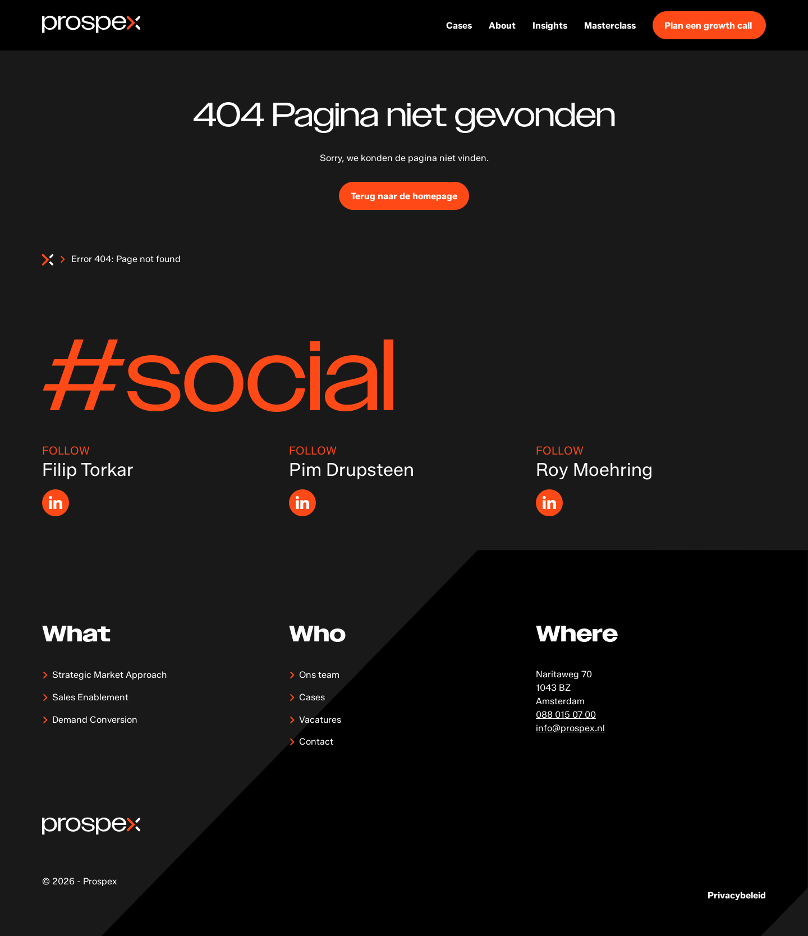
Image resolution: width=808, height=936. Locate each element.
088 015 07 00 (566, 714)
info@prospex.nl (570, 728)
